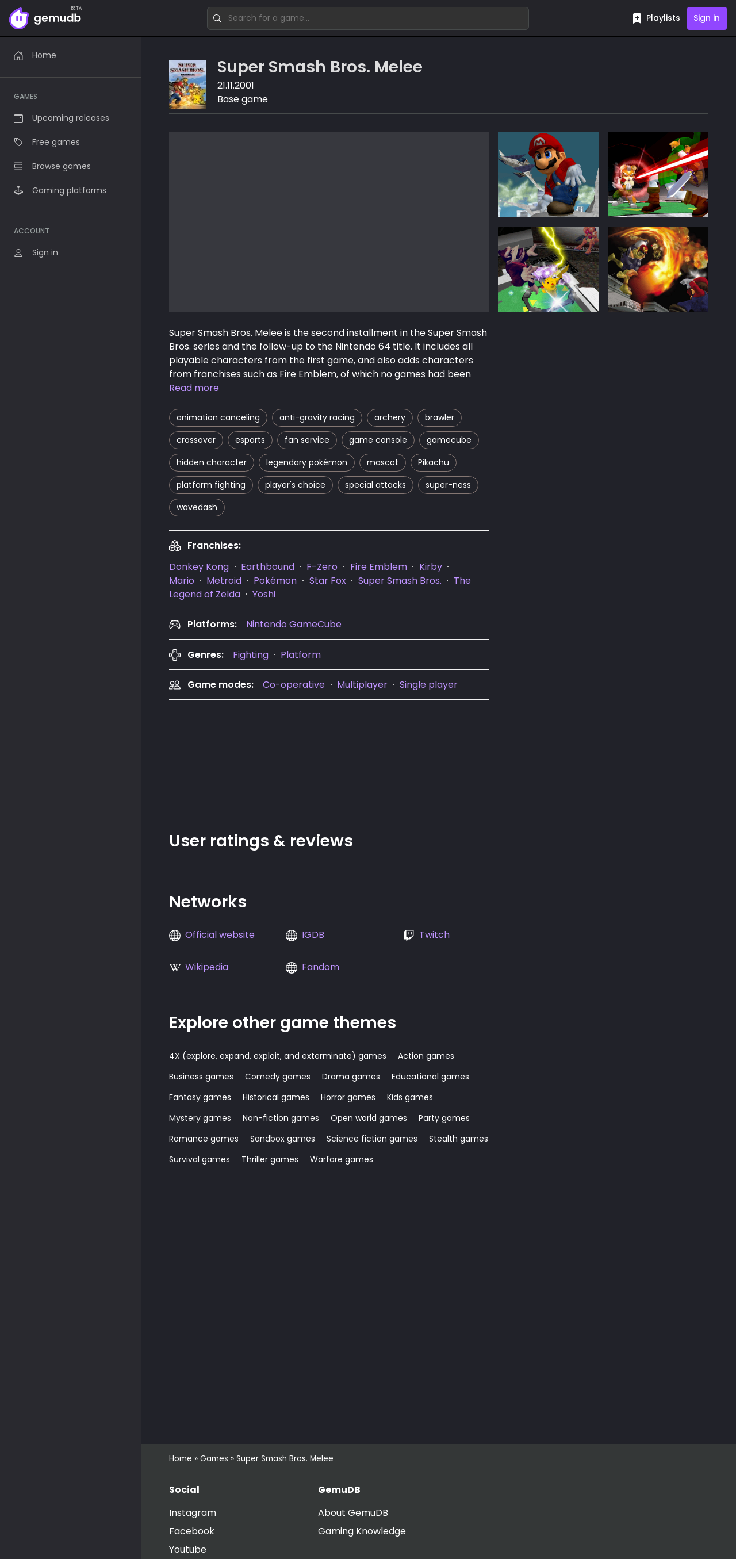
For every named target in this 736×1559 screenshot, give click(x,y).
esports (250, 440)
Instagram (192, 1512)
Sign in (706, 18)
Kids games (410, 1097)
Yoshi (263, 594)
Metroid (223, 580)
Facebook (191, 1531)
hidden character (212, 462)
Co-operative (294, 684)
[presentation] (199, 566)
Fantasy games (200, 1097)
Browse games (52, 166)
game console (378, 440)
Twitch (434, 934)
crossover (196, 440)
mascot (382, 462)
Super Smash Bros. (400, 580)
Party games (444, 1118)
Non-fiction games (281, 1118)
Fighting (251, 654)
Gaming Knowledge (362, 1531)
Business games (201, 1076)
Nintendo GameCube (294, 624)
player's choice (295, 485)
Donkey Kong (199, 566)
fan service (307, 440)
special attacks (375, 485)
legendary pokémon (306, 462)
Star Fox (327, 580)
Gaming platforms (60, 190)
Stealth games (458, 1138)
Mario (181, 580)
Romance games (204, 1138)
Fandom (320, 967)
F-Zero (322, 566)
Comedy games (277, 1076)
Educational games (430, 1076)
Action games (426, 1056)
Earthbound (267, 566)
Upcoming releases (61, 118)
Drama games (351, 1076)
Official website (220, 934)
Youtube (187, 1549)
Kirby (430, 566)
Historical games (276, 1097)
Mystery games (200, 1118)
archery (389, 417)
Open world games (369, 1118)
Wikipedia (206, 967)
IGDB (313, 934)
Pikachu (433, 462)
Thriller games (269, 1159)
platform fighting (211, 485)
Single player (429, 684)
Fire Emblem (378, 566)
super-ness (448, 485)
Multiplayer (362, 684)
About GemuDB (353, 1512)
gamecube (449, 440)
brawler (439, 417)
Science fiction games (372, 1138)
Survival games (199, 1159)
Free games (47, 142)
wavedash (197, 507)
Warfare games (341, 1159)
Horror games (348, 1097)
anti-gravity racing (317, 417)
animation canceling (218, 417)
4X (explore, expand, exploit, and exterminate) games (277, 1056)
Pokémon (275, 580)
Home (35, 55)
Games (214, 1458)
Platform (301, 654)
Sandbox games (282, 1138)
